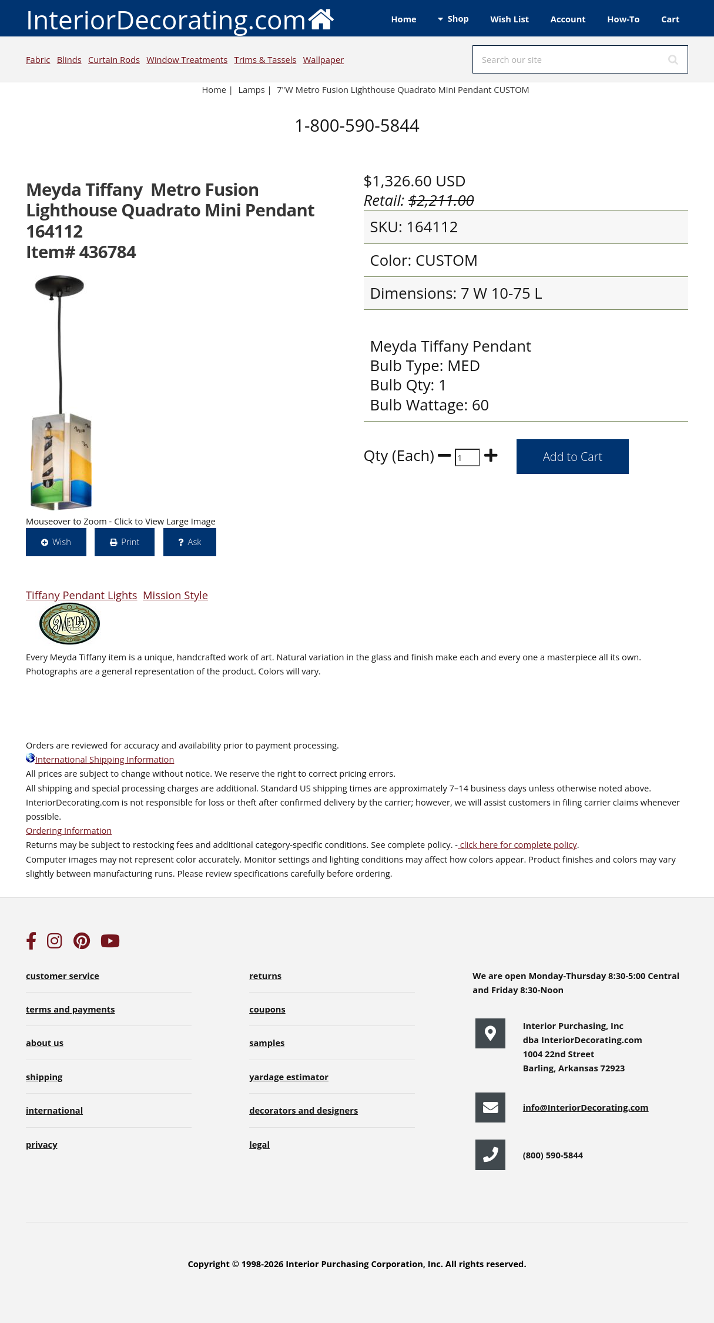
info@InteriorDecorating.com (586, 1107)
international (54, 1110)
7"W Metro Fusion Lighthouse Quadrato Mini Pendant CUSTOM (403, 89)
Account (568, 19)
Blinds (69, 59)
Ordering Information (69, 830)
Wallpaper (323, 59)
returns (265, 975)
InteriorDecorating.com (181, 18)
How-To (623, 19)
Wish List (509, 19)
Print (130, 541)
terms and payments (70, 1009)
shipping (44, 1077)
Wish (61, 541)
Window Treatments (186, 59)
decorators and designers (303, 1110)
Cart (670, 19)
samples (266, 1042)
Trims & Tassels (265, 59)
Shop (458, 18)
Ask (195, 541)
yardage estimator (288, 1077)
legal (259, 1144)
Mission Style (175, 594)
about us (44, 1042)
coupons (267, 1009)
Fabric (38, 59)
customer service (62, 975)
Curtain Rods (114, 59)
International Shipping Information (100, 759)
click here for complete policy (517, 844)
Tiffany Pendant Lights (82, 594)
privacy (41, 1144)
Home (403, 19)
